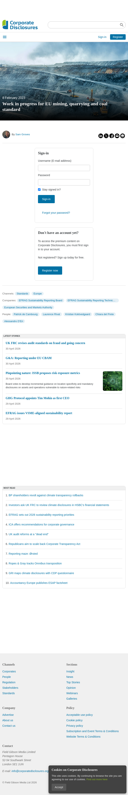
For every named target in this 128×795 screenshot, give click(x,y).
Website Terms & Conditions (83, 736)
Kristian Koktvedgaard (77, 314)
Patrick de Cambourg (26, 314)
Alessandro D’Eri (13, 321)
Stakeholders (10, 687)
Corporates (9, 671)
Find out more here (97, 779)
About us (7, 720)
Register (118, 37)
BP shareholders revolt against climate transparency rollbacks (46, 495)
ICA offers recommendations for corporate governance (41, 524)
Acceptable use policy (79, 714)
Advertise (8, 714)
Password (44, 175)
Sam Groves (22, 134)
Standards (22, 293)
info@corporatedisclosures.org (30, 771)
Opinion (71, 687)
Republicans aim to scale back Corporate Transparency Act (44, 544)
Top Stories (73, 682)
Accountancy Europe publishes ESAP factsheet (38, 582)
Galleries (71, 698)
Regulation (8, 682)
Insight (70, 671)
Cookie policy (74, 720)
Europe (38, 293)
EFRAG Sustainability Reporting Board (40, 300)
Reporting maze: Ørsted (23, 553)
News (69, 676)
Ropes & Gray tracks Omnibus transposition (35, 563)
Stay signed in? (51, 189)
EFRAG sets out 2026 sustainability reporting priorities (41, 514)
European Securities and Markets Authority (28, 307)
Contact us (8, 725)
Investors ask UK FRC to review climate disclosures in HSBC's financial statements (59, 505)
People (6, 676)
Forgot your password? (56, 212)
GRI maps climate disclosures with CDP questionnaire (41, 573)
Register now (50, 270)
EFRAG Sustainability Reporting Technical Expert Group (93, 300)
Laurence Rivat (51, 314)
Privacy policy (74, 725)
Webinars (72, 693)
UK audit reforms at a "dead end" (29, 534)
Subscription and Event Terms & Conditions (92, 731)
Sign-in (102, 37)
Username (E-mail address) (54, 160)
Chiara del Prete (104, 314)
